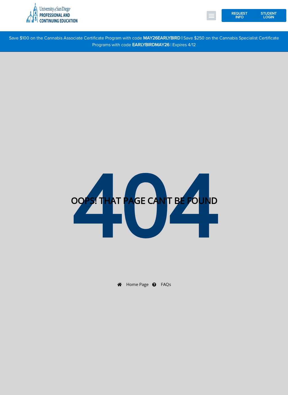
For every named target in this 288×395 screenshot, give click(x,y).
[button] (211, 15)
